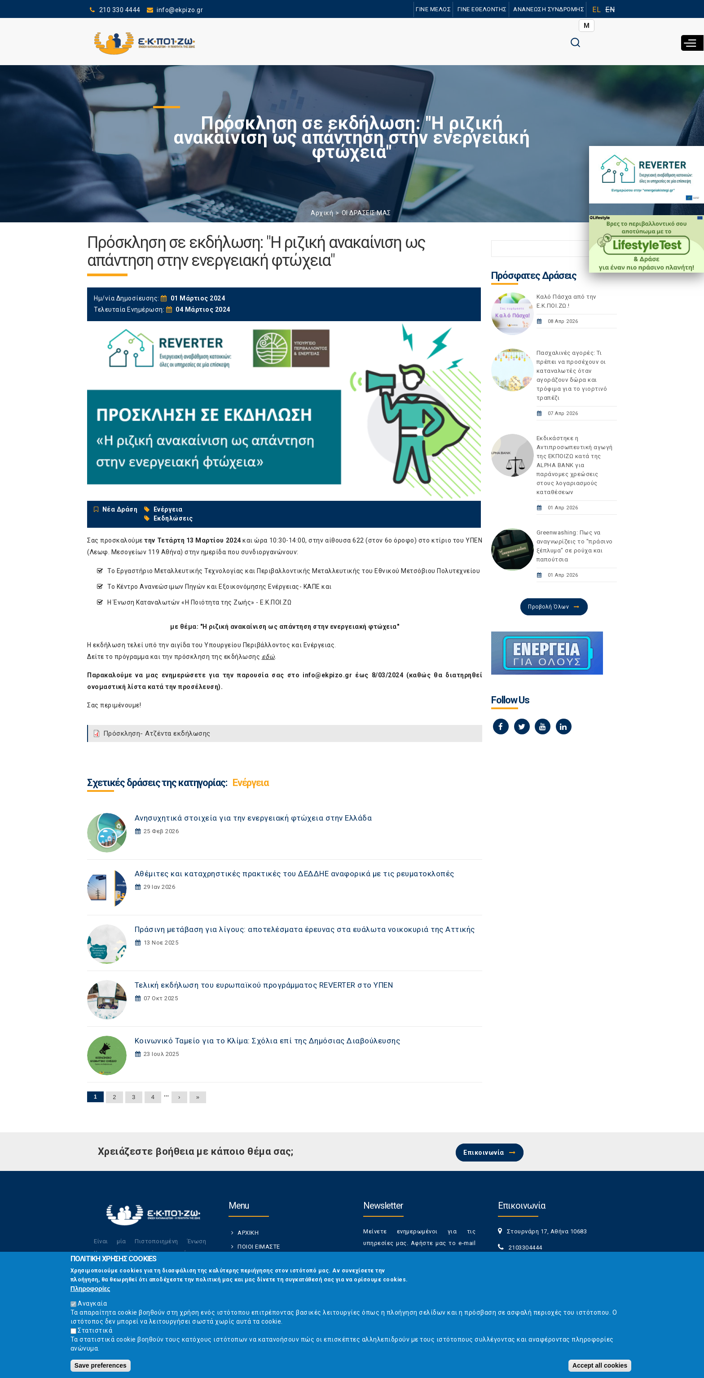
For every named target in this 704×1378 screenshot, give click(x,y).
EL (596, 9)
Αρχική (322, 212)
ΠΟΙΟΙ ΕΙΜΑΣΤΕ (259, 1246)
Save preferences (101, 1365)
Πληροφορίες (90, 1288)
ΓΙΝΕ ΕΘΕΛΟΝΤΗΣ (481, 9)
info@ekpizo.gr (327, 675)
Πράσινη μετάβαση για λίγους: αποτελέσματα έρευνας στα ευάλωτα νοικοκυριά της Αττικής (305, 929)
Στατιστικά (95, 1330)
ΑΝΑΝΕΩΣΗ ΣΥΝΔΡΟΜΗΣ (548, 9)
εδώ (268, 656)
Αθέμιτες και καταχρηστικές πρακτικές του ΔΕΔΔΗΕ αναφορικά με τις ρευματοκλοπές (294, 873)
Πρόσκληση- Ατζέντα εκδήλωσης (157, 733)
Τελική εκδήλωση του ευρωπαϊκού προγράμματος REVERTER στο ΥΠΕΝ (264, 984)
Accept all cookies (599, 1365)
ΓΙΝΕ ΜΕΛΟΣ (432, 9)
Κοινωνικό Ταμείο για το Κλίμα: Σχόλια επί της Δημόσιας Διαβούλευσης (267, 1040)
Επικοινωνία (483, 1152)
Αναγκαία (92, 1303)
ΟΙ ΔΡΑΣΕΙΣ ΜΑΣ (366, 212)
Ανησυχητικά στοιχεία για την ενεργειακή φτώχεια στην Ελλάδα (253, 817)
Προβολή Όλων (548, 607)
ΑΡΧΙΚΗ (248, 1232)
